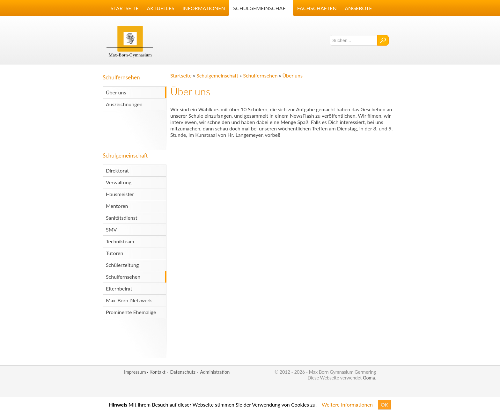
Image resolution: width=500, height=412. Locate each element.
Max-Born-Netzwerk (129, 300)
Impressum (135, 372)
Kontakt (157, 372)
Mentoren (117, 206)
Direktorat (117, 170)
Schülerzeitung (122, 265)
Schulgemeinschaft (125, 155)
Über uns (116, 92)
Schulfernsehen (121, 77)
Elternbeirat (119, 288)
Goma (369, 377)
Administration (215, 372)
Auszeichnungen (124, 104)
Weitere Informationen (347, 404)
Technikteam (120, 241)
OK (384, 404)
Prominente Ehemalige (131, 312)
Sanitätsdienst (121, 218)
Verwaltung (118, 182)
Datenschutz (182, 372)
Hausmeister (120, 194)
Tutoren (114, 253)
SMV (111, 229)
